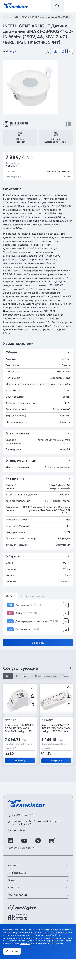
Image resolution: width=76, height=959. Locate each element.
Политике (25, 943)
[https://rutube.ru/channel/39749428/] (52, 840)
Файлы (10, 596)
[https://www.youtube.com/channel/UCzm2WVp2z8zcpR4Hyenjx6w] (24, 840)
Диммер (67, 676)
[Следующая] (69, 668)
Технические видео (32, 596)
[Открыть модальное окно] (70, 51)
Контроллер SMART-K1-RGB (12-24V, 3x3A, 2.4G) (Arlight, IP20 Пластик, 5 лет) (56, 728)
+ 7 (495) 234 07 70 (23, 814)
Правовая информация (21, 847)
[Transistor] (15, 5)
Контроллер (22, 676)
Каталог (13, 865)
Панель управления (45, 676)
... (6, 17)
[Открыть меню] (70, 6)
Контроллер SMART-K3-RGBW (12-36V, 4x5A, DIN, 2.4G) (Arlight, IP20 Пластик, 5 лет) (19, 728)
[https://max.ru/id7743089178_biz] (65, 840)
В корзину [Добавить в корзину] (38, 642)
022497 (47, 720)
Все (8, 676)
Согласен (12, 951)
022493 (10, 720)
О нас (11, 880)
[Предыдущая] (61, 668)
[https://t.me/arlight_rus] (38, 840)
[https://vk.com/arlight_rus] (10, 840)
